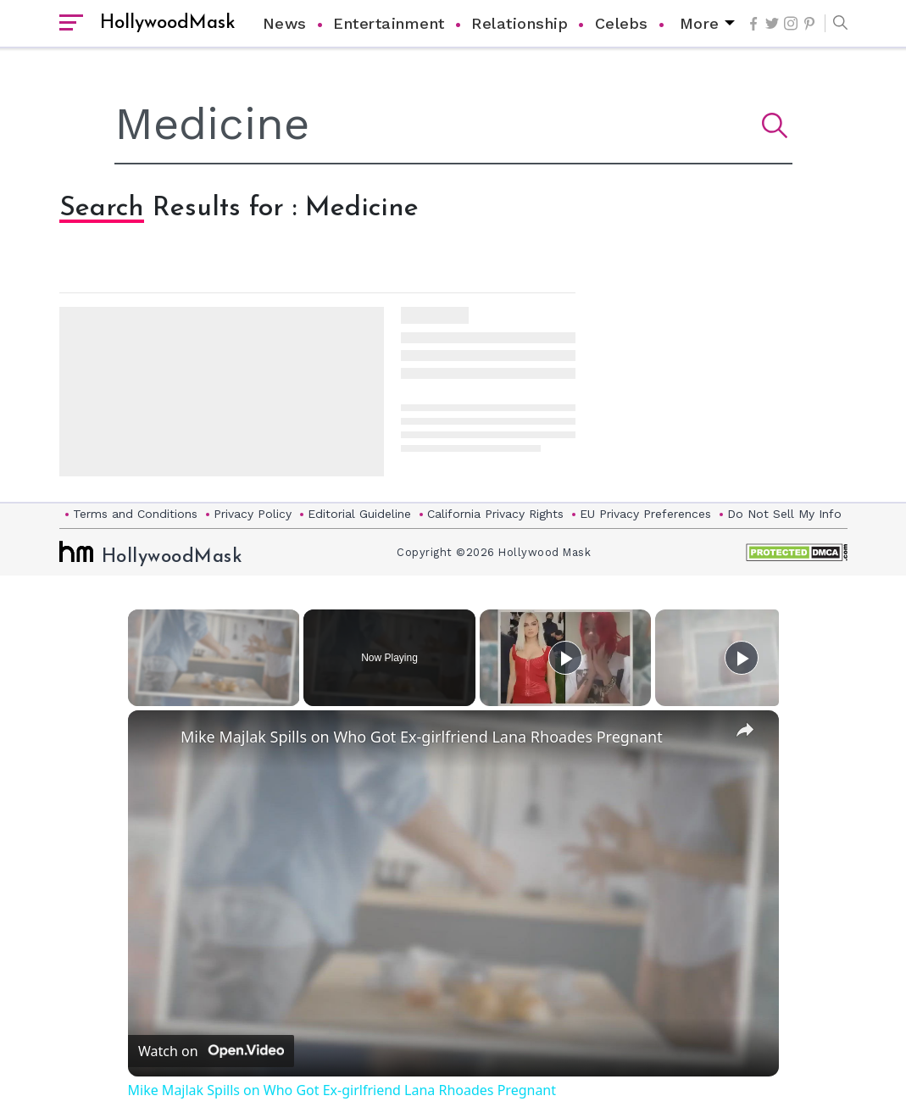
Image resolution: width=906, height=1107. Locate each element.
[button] (836, 23)
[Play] (565, 658)
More (700, 23)
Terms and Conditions (135, 513)
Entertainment (389, 23)
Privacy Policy (253, 513)
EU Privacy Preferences (645, 513)
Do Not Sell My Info (784, 513)
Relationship (519, 23)
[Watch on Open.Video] (211, 1051)
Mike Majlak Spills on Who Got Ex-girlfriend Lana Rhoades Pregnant (422, 736)
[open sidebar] (71, 23)
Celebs (621, 23)
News (285, 23)
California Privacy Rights (495, 513)
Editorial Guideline (359, 513)
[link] (155, 737)
